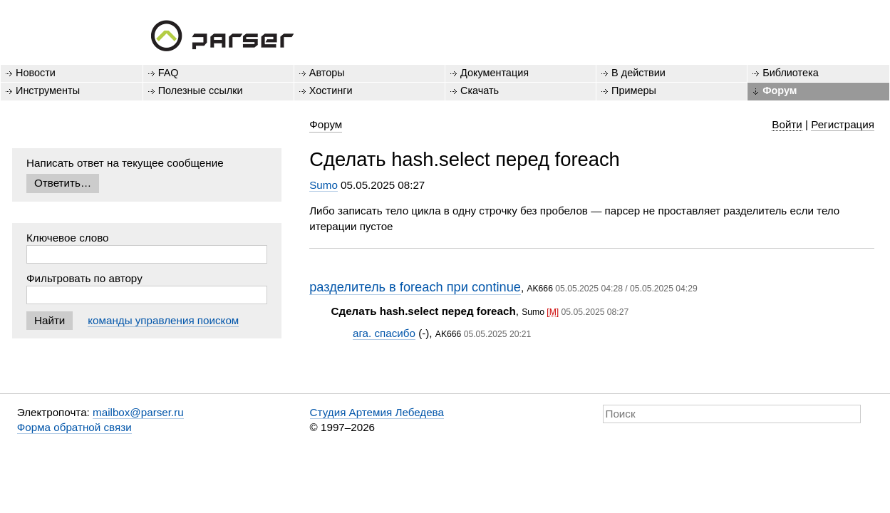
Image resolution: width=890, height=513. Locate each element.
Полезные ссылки (200, 90)
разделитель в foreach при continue (415, 286)
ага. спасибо (384, 333)
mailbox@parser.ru (138, 412)
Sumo (323, 185)
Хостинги (331, 90)
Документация (494, 72)
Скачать (479, 90)
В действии (638, 72)
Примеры (633, 90)
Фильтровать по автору (84, 278)
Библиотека (790, 72)
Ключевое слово (67, 238)
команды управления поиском (163, 320)
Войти (787, 124)
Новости (36, 72)
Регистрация (842, 124)
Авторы (327, 72)
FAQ (168, 72)
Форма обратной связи (74, 427)
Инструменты (48, 90)
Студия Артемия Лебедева (377, 412)
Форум (779, 90)
